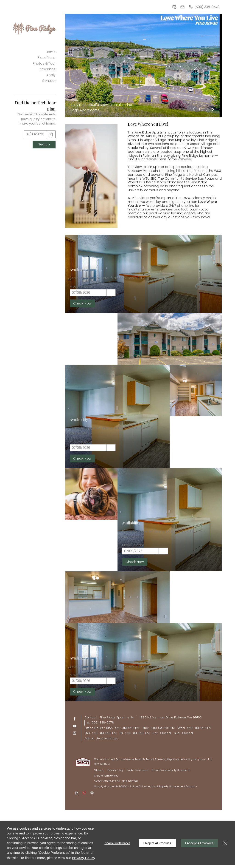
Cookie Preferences (117, 843)
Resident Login (107, 738)
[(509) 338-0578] (204, 7)
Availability (79, 309)
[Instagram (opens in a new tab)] (74, 733)
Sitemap (99, 770)
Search (44, 144)
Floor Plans (47, 57)
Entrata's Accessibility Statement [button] (170, 770)
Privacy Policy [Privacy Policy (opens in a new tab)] (115, 770)
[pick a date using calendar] (51, 134)
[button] (174, 7)
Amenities (47, 69)
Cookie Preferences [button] (137, 770)
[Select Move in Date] (35, 134)
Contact (49, 80)
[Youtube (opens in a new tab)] (74, 726)
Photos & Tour (44, 63)
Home (51, 52)
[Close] (225, 843)
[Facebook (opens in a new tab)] (74, 719)
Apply (51, 75)
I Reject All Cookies (157, 843)
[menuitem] (34, 52)
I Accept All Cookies (199, 843)
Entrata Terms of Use (106, 775)
